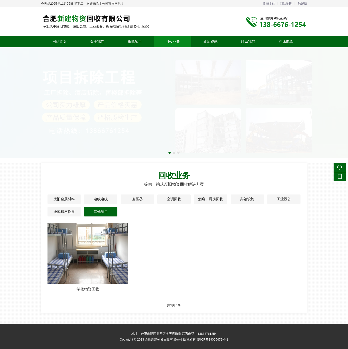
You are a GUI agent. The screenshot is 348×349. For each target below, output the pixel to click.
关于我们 (97, 42)
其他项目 (101, 212)
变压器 (137, 199)
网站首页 (59, 42)
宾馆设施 (247, 199)
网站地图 (286, 3)
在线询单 (286, 42)
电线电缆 (101, 199)
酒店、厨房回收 (210, 199)
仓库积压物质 (64, 212)
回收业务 (173, 42)
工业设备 (284, 199)
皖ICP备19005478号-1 (212, 339)
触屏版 (302, 3)
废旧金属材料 (64, 199)
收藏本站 (269, 3)
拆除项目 (135, 42)
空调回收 (174, 199)
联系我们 (248, 42)
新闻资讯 (210, 42)
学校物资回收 (88, 289)
